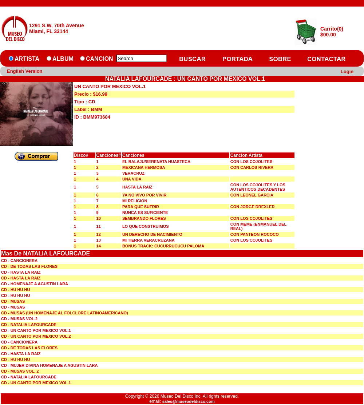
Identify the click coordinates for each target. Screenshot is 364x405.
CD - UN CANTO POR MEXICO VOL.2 (36, 336)
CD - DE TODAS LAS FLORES (29, 266)
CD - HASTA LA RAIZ (20, 272)
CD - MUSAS (13, 301)
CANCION (99, 59)
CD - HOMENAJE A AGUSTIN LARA (34, 284)
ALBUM (63, 59)
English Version (25, 71)
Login (347, 71)
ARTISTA (27, 59)
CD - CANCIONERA (19, 260)
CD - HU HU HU (15, 289)
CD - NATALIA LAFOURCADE (28, 324)
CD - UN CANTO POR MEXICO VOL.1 (36, 330)
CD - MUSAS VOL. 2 (20, 371)
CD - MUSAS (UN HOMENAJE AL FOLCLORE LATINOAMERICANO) (64, 313)
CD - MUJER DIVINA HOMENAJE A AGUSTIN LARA (49, 365)
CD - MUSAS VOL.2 (19, 319)
